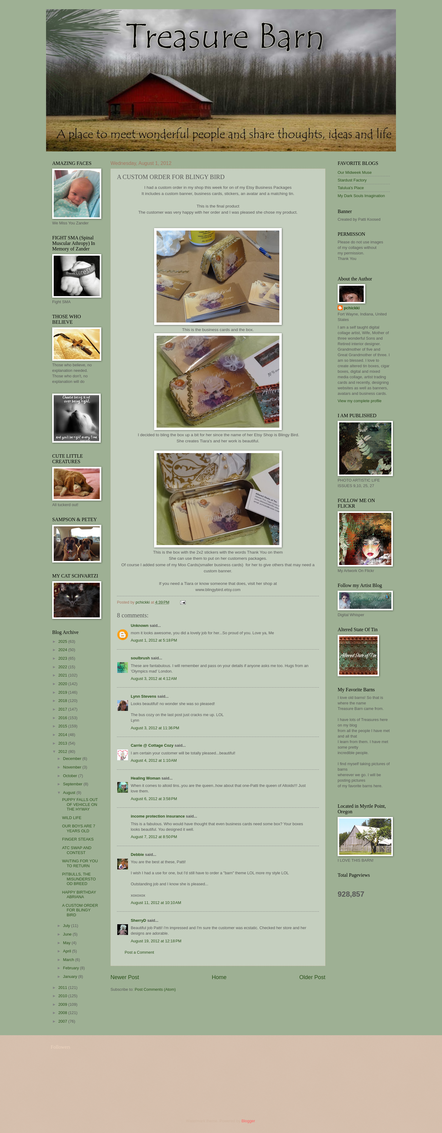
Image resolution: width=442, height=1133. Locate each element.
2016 (63, 717)
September (73, 784)
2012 (63, 751)
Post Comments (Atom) (155, 989)
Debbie (137, 854)
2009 (63, 1004)
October (70, 775)
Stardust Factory (352, 180)
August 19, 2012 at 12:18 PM (156, 941)
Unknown (140, 625)
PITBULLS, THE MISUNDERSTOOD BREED (79, 879)
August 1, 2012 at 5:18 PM (154, 640)
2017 (63, 709)
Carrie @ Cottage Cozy (152, 745)
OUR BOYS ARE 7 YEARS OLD (78, 828)
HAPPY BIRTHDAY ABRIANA (79, 894)
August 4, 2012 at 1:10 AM (154, 760)
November (72, 767)
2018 (63, 700)
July (67, 925)
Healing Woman (145, 778)
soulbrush (140, 658)
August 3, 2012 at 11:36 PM (155, 728)
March (69, 959)
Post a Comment (139, 952)
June (68, 934)
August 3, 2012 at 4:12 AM (154, 678)
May (67, 942)
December (72, 758)
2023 (63, 658)
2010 (63, 996)
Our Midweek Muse (355, 172)
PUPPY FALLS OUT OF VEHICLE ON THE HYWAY (80, 804)
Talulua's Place (351, 187)
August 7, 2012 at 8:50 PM (154, 836)
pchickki (352, 308)
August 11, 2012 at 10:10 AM (156, 902)
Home (219, 977)
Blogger (248, 1121)
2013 (63, 743)
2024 (63, 649)
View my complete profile (360, 401)
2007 (63, 1021)
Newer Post (124, 977)
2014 (63, 734)
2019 (63, 692)
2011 (63, 987)
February (71, 968)
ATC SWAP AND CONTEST (76, 850)
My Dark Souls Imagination (361, 195)
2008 (63, 1012)
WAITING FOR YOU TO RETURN (80, 863)
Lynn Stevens (143, 696)
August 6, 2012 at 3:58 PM (154, 798)
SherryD (138, 920)
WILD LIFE (71, 817)
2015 (63, 726)
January (70, 976)
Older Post (312, 977)
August (69, 792)
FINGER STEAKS (78, 839)
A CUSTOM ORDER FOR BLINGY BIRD (80, 910)
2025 (63, 641)
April (67, 951)
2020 (63, 683)
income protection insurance (158, 816)
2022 (63, 667)
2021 (63, 675)
